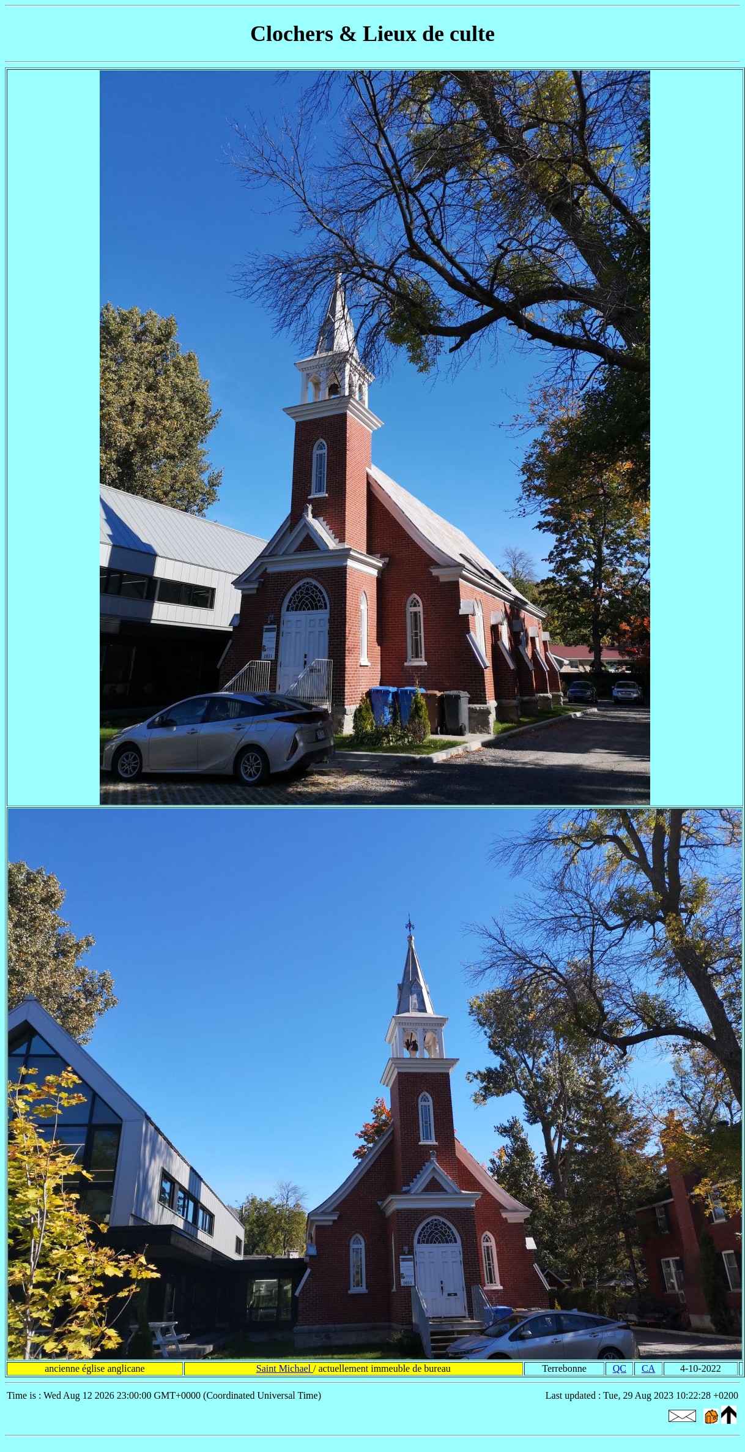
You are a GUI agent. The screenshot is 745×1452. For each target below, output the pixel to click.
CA (648, 1368)
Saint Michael (284, 1368)
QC (619, 1368)
